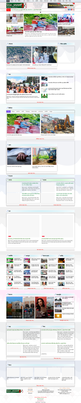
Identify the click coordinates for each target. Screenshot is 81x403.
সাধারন (44, 178)
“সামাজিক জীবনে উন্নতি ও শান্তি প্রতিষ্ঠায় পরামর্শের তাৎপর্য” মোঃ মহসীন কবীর (12, 377)
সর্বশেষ (10, 234)
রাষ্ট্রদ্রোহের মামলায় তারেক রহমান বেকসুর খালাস (69, 264)
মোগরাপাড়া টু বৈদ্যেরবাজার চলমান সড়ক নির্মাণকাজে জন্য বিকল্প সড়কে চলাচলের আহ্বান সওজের (60, 89)
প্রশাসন (10, 178)
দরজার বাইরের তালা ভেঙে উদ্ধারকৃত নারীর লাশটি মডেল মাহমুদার (54, 376)
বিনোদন (10, 293)
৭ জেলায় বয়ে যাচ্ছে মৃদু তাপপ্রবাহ (68, 312)
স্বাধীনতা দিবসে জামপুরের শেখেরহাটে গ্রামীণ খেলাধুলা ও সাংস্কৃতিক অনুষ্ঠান (35, 259)
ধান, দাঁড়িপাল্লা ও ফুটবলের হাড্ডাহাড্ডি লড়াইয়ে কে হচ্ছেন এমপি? (17, 276)
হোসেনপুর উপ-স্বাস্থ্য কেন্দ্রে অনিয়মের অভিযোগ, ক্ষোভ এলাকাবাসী (18, 328)
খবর (10, 74)
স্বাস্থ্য (10, 325)
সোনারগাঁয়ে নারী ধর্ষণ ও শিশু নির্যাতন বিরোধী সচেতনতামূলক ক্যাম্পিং (68, 376)
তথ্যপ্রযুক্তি (58, 293)
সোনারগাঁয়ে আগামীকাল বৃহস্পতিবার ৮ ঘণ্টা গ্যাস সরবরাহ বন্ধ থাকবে (60, 77)
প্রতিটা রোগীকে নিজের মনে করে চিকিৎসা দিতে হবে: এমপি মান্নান (18, 341)
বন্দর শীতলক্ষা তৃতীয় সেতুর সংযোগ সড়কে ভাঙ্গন (15, 166)
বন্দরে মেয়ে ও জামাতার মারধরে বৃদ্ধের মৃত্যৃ (39, 166)
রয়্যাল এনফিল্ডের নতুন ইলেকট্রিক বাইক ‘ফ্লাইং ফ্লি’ (67, 296)
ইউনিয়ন (10, 108)
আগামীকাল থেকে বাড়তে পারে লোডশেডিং (70, 258)
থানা (9, 209)
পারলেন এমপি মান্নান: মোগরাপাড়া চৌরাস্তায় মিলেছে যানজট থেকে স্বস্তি (53, 276)
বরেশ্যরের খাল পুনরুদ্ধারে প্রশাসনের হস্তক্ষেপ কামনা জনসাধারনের (18, 65)
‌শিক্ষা (44, 325)
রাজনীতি (10, 254)
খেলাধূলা (28, 254)
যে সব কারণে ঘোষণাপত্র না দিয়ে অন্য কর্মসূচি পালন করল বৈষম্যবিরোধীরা (70, 276)
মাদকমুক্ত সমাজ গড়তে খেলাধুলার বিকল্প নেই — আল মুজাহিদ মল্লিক (35, 264)
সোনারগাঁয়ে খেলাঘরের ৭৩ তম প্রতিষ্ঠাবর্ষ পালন (16, 315)
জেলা (10, 144)
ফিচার (10, 363)
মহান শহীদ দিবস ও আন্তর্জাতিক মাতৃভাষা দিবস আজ (69, 270)
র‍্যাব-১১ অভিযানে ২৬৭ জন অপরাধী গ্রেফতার (56, 94)
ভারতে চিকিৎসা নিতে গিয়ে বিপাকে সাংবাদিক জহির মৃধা (52, 270)
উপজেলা (11, 174)
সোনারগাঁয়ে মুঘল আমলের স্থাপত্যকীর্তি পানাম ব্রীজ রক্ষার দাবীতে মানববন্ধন (67, 302)
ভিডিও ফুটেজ (63, 44)
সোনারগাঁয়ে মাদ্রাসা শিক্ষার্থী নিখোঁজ (12, 23)
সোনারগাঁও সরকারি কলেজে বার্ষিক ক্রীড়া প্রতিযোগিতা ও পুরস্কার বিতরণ (53, 341)
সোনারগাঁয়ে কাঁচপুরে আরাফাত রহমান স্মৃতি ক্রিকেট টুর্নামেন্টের (35, 276)
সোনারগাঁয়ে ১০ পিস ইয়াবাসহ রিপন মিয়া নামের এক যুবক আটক (19, 237)
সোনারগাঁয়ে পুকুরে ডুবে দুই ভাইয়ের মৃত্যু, (18, 9)
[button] (66, 10)
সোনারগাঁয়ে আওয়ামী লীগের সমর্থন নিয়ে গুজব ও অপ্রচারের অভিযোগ (18, 270)
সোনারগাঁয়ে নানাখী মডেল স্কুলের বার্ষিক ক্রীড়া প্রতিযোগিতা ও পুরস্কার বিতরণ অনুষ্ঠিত (65, 24)
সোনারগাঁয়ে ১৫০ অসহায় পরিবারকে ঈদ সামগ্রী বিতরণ (41, 65)
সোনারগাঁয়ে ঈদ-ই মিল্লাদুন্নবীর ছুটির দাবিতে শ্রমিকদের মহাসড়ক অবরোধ (19, 94)
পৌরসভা (11, 44)
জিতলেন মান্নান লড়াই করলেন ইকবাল (17, 263)
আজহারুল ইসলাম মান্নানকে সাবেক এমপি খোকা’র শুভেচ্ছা (18, 258)
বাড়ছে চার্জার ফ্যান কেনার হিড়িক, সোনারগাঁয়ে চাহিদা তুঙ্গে (53, 264)
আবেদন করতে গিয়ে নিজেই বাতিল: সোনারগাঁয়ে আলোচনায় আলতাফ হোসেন (52, 282)
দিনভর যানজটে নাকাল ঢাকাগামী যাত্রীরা (64, 35)
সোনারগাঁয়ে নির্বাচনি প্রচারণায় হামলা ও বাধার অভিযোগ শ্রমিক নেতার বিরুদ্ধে (18, 282)
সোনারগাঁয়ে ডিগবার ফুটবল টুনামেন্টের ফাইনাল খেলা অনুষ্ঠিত (35, 270)
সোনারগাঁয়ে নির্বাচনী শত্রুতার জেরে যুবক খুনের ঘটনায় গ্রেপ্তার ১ (52, 237)
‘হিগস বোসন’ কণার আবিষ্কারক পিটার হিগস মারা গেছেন (70, 282)
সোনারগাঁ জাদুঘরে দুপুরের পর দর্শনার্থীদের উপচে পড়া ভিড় (36, 313)
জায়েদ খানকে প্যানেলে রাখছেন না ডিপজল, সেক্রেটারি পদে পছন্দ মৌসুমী (39, 377)
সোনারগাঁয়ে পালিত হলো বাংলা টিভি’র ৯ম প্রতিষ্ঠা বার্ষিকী (58, 82)
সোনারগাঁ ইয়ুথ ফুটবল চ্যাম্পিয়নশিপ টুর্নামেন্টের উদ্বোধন (35, 282)
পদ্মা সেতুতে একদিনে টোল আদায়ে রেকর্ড (68, 307)
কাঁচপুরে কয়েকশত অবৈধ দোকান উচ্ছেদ (48, 134)
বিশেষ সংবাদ (46, 254)
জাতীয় (61, 254)
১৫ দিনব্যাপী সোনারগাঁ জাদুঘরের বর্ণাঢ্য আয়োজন (48, 313)
